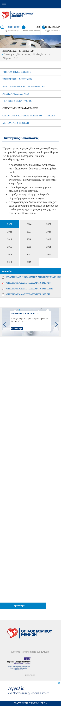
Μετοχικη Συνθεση (15, 122)
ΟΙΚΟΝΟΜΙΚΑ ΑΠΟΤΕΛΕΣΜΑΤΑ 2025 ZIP (28, 294)
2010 (9, 262)
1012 (38, 27)
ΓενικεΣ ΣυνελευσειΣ (16, 101)
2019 (9, 239)
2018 (29, 239)
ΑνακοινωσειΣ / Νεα (15, 93)
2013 (9, 254)
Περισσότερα (16, 328)
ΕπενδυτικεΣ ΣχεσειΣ (16, 72)
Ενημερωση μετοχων (17, 79)
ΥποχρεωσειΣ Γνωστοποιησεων (23, 86)
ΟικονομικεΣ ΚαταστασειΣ (20, 108)
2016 (9, 247)
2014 (48, 247)
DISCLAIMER (30, 675)
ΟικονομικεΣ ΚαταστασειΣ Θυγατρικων (28, 115)
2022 (9, 232)
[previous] (4, 324)
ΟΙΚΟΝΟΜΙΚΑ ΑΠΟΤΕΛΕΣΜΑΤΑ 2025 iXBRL (29, 288)
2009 (29, 262)
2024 (29, 224)
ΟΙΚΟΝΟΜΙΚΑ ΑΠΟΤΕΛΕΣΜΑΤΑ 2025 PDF (28, 283)
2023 (48, 224)
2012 (29, 254)
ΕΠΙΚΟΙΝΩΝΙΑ (52, 27)
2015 (29, 247)
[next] (56, 324)
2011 (48, 254)
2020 (48, 232)
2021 (29, 232)
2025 (9, 224)
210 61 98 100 (13, 27)
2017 (48, 239)
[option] (30, 322)
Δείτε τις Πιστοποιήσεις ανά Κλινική (30, 651)
